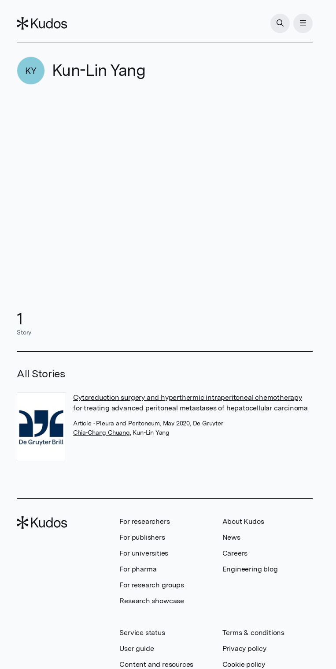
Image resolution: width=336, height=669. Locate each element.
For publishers (142, 537)
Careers (235, 553)
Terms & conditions (253, 632)
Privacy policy (244, 648)
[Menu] (303, 23)
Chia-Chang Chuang (101, 432)
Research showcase (151, 601)
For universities (143, 553)
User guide (136, 648)
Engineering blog (250, 569)
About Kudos (243, 521)
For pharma (137, 569)
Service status (142, 632)
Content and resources (156, 664)
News (231, 537)
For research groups (151, 585)
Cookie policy (243, 664)
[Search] (280, 23)
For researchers (144, 521)
